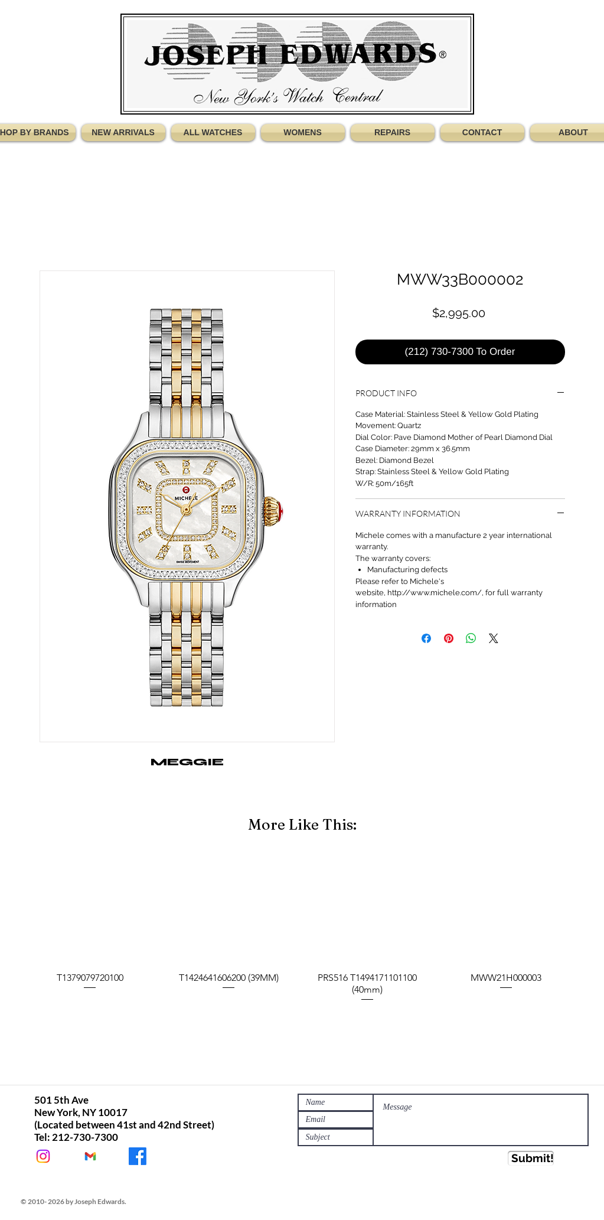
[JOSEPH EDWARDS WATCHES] (137, 1156)
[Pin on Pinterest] (449, 638)
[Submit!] (531, 1158)
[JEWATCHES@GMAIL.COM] (90, 1156)
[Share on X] (494, 638)
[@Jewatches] (43, 1156)
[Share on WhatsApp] (471, 638)
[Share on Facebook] (426, 638)
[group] (302, 929)
